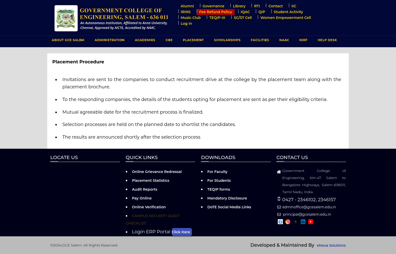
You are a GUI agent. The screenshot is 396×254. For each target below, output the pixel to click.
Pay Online (142, 198)
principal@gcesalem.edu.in (304, 214)
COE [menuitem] (168, 41)
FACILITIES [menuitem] (259, 41)
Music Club (191, 17)
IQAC (245, 12)
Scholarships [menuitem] (227, 40)
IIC (293, 6)
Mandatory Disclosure (227, 198)
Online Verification (149, 207)
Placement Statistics (150, 180)
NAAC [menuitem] (283, 41)
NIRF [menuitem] (304, 40)
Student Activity (288, 12)
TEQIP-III (217, 17)
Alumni (187, 6)
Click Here (181, 232)
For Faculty (217, 171)
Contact (275, 6)
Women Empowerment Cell (285, 17)
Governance (213, 6)
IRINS (186, 12)
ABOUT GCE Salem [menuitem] (67, 41)
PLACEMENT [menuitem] (193, 41)
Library (239, 6)
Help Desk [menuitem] (327, 40)
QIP (261, 12)
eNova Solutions (331, 245)
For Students (219, 180)
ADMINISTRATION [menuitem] (109, 41)
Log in (186, 23)
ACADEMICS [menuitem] (144, 41)
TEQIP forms (218, 189)
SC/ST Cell (243, 17)
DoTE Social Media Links (229, 207)
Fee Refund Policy (215, 12)
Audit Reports (144, 189)
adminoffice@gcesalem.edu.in (306, 207)
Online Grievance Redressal (157, 171)
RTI (257, 6)
